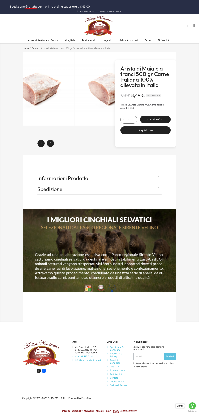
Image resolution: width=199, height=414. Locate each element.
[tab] (99, 178)
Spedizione (49, 189)
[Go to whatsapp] (192, 405)
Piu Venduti (163, 40)
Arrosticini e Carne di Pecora (43, 40)
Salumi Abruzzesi (129, 40)
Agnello (108, 40)
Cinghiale (70, 40)
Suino (148, 40)
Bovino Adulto (89, 40)
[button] (187, 25)
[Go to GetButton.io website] (192, 411)
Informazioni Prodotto (62, 178)
